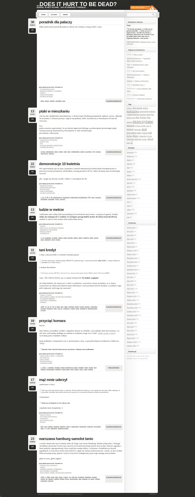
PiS (89, 197)
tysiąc (57, 199)
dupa (42, 101)
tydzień (97, 479)
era (70, 477)
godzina (152, 111)
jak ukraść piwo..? (139, 85)
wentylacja (44, 153)
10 (136, 126)
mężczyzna (131, 118)
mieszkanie (49, 151)
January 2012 (131, 254)
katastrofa (66, 197)
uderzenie (54, 428)
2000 (48, 477)
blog (42, 426)
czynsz (43, 151)
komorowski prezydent (47, 187)
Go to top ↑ (152, 493)
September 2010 (132, 315)
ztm (128, 217)
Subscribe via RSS (138, 7)
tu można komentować (113, 101)
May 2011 (130, 285)
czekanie (48, 238)
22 (43, 197)
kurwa (136, 114)
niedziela (130, 190)
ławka (58, 239)
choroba (57, 367)
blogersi (42, 92)
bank (58, 306)
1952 (44, 367)
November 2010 (132, 307)
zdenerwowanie (63, 428)
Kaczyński (141, 126)
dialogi (129, 160)
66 (47, 197)
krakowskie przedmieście (78, 197)
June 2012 (130, 235)
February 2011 (132, 296)
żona (130, 114)
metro (80, 238)
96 (51, 197)
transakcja (83, 308)
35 (50, 306)
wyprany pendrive (139, 95)
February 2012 (132, 250)
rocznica (98, 197)
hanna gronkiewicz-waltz (69, 367)
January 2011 (131, 300)
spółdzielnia (75, 151)
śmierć (130, 129)
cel (43, 238)
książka (70, 238)
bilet (56, 477)
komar (91, 367)
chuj (62, 306)
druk (65, 306)
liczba (82, 306)
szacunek (51, 199)
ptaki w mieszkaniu (54, 111)
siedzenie (47, 239)
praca (129, 143)
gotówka (71, 306)
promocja (49, 308)
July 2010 (130, 323)
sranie (82, 151)
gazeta (60, 238)
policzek (90, 426)
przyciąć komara (52, 321)
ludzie (76, 238)
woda (85, 369)
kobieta (143, 114)
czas (148, 126)
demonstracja (57, 197)
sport (128, 206)
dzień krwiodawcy (46, 361)
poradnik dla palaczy (55, 22)
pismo (61, 151)
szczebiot (88, 151)
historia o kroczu (45, 231)
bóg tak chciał (45, 189)
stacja (53, 239)
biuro (60, 477)
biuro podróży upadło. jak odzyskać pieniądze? (56, 296)
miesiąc (87, 306)
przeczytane (66, 369)
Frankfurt (81, 477)
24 (48, 306)
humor (129, 171)
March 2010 (131, 338)
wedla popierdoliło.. (46, 94)
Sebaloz (129, 81)
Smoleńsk (44, 199)
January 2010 (131, 346)
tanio (77, 308)
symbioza (66, 308)
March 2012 (131, 246)
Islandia (81, 367)
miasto (131, 125)
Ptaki (41, 126)
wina (81, 369)
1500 (42, 477)
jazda (65, 238)
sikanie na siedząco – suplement (51, 91)
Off (32, 30)
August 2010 (131, 319)
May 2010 (130, 330)
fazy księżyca (44, 357)
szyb (93, 151)
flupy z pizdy (138, 54)
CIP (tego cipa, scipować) (48, 465)
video (129, 209)
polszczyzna (131, 194)
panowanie (74, 426)
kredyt (77, 306)
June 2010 (130, 326)
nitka (91, 238)
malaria (43, 369)
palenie (52, 101)
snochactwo (44, 418)
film (149, 117)
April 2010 (130, 334)
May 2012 (130, 239)
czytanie (54, 238)
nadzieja (86, 238)
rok (150, 132)
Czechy (65, 477)
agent (52, 477)
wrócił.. (42, 467)
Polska (62, 479)
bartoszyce (130, 156)
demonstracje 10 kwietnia (48, 140)
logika (43, 479)
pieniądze (94, 306)
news (128, 187)
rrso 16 (59, 308)
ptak (65, 151)
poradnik (58, 101)
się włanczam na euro (47, 89)
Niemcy (50, 479)
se (89, 479)
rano (63, 101)
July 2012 (130, 231)
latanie (94, 477)
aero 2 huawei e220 (46, 420)
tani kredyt (47, 250)
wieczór (51, 153)
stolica (76, 369)
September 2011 (132, 269)
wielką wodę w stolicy (107, 333)
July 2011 (130, 277)
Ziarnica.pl (132, 351)
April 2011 (130, 288)
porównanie (50, 369)
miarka (50, 426)
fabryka (74, 477)
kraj (95, 367)
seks (139, 132)
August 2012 (131, 227)
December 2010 (132, 304)
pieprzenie (82, 426)
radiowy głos (44, 141)
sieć (48, 428)
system (72, 308)
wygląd (43, 310)
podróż (56, 479)
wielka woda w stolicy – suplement (52, 355)
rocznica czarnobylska (47, 193)
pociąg (96, 238)
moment (56, 426)
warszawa (44, 481)
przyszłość (97, 426)
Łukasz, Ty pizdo (46, 295)
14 (45, 306)
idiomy (129, 175)
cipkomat (43, 302)
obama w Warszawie (142, 81)
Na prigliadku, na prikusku (49, 471)
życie (149, 136)
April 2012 (130, 243)
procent (43, 308)
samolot (85, 479)
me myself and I (132, 179)
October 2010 (131, 311)
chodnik (50, 367)
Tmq (128, 64)
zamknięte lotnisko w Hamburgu (51, 469)
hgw (41, 143)
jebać (86, 367)
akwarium (137, 108)
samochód (144, 111)
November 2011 (132, 262)
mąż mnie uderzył (53, 380)
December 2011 (132, 258)
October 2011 (131, 265)
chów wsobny (44, 359)
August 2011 (131, 273)
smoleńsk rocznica (46, 185)
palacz (47, 101)
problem (58, 369)
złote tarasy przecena (145, 98)
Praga (67, 479)
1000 (42, 306)
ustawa (98, 151)
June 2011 (130, 281)
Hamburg (88, 477)
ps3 (128, 202)
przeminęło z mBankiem (48, 300)
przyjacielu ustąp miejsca (48, 416)
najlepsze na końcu (46, 96)
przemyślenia (131, 198)
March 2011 (131, 292)
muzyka (129, 183)
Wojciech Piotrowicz (134, 58)
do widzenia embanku (47, 298)
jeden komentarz (113, 367)
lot (47, 479)
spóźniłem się (44, 233)
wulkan (90, 369)
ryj (45, 428)
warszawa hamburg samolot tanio (51, 145)
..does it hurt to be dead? (77, 4)
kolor (129, 136)
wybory (129, 108)
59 (53, 306)
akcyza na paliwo (138, 71)
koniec (144, 139)
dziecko (143, 136)
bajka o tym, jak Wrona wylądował (52, 228)
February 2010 (132, 342)
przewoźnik (74, 479)
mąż (45, 426)
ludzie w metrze (51, 209)
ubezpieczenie (92, 308)
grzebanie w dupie (46, 363)
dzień (150, 139)
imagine (42, 226)
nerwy (68, 426)
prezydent (131, 133)
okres (56, 151)
